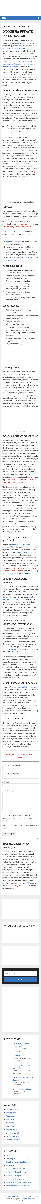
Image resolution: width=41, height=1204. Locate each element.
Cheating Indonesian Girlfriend (18, 1162)
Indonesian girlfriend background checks (18, 48)
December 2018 (12, 1133)
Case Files (10, 1155)
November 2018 (12, 1136)
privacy (19, 46)
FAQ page (30, 883)
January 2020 (11, 1113)
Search (20, 979)
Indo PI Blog (11, 1165)
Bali (30, 372)
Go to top (36, 839)
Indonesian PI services (15, 1179)
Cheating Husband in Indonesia (21, 1067)
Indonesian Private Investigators (13, 1196)
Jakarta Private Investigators (17, 1186)
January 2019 (11, 1130)
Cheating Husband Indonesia (17, 1159)
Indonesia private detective (13, 649)
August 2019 (11, 1116)
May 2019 (10, 1123)
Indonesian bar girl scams (23, 1089)
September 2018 (13, 1140)
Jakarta (5, 374)
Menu (3, 18)
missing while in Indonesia (27, 687)
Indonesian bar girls (13, 242)
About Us (17, 1055)
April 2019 (10, 1126)
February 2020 (12, 1109)
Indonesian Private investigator (18, 1182)
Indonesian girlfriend (23, 552)
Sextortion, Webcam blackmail (21, 1045)
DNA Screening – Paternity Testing (24, 1078)
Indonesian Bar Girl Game (16, 1169)
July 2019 (10, 1119)
